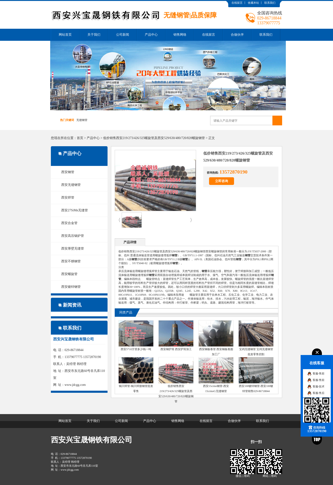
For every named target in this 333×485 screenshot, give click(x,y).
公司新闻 (122, 34)
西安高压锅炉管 (72, 236)
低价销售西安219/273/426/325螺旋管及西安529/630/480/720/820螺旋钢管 (154, 138)
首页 (80, 138)
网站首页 (65, 34)
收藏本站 (253, 2)
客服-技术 (319, 386)
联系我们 (269, 2)
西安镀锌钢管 (71, 286)
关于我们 (93, 34)
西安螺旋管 (69, 274)
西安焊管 (67, 197)
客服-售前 (319, 373)
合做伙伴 (237, 34)
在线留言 (237, 2)
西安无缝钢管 (71, 185)
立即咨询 (221, 181)
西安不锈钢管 (71, 261)
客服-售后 (319, 393)
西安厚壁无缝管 (72, 248)
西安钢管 (67, 172)
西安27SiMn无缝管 (74, 210)
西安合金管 (69, 223)
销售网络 (179, 34)
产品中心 (151, 34)
